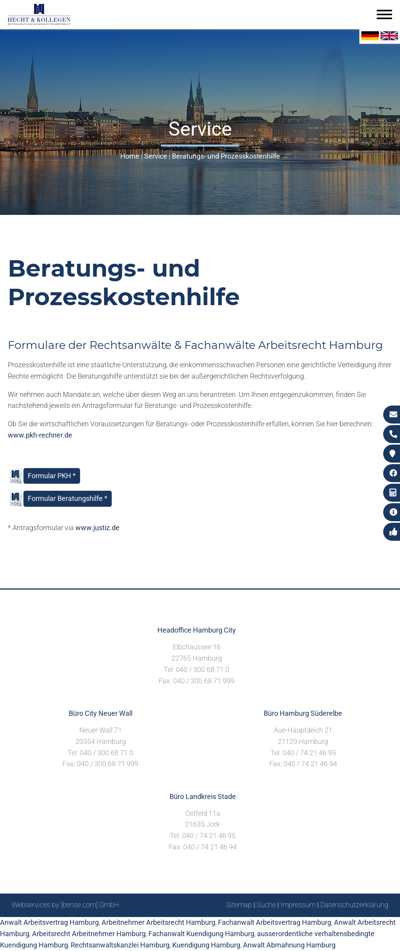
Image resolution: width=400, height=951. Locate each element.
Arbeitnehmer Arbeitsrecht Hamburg (158, 922)
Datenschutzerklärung (354, 905)
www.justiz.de (97, 528)
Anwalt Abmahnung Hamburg (289, 945)
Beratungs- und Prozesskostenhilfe (226, 156)
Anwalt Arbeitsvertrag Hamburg (49, 922)
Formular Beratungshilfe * (67, 498)
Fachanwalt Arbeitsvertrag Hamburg (274, 922)
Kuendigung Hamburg (206, 945)
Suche (266, 905)
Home (129, 156)
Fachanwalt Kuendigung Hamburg (201, 934)
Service (155, 156)
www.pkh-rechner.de (40, 435)
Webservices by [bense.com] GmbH (65, 905)
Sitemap (239, 905)
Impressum (298, 905)
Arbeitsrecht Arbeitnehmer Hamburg (89, 934)
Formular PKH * (52, 476)
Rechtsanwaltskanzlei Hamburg (120, 945)
